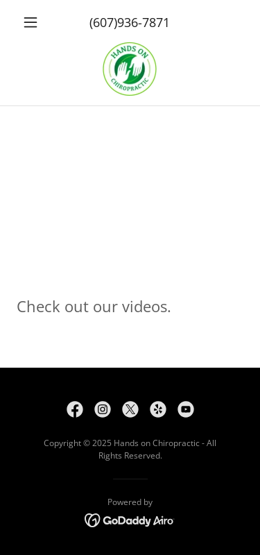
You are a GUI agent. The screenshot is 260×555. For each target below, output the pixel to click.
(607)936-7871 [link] (129, 22)
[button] (34, 22)
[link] (130, 69)
